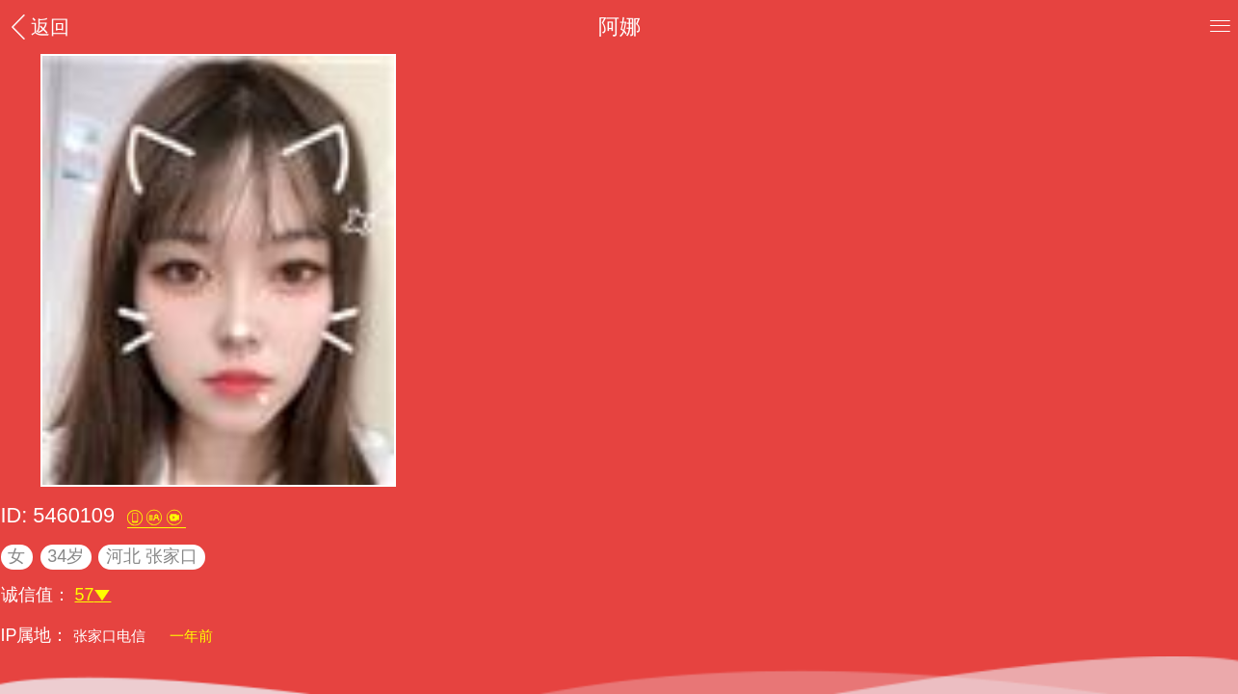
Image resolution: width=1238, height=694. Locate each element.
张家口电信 (111, 635)
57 (93, 594)
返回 (37, 26)
